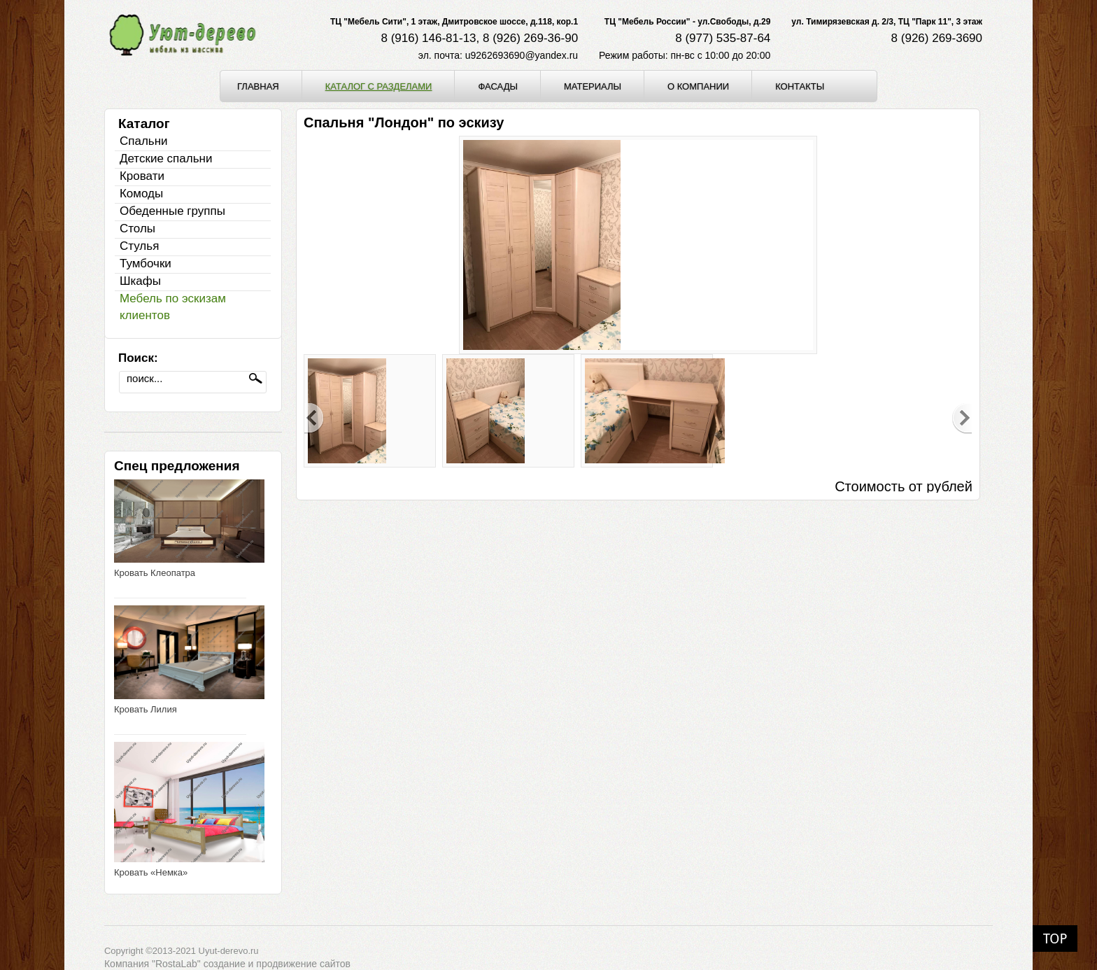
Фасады (498, 86)
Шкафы (140, 281)
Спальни (144, 141)
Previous (314, 418)
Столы (137, 228)
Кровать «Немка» (150, 872)
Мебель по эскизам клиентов (173, 307)
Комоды (141, 193)
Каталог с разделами (378, 86)
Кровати (142, 176)
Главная (258, 86)
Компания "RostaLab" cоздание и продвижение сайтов (227, 963)
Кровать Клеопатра (154, 573)
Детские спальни (166, 158)
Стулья (139, 246)
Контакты (799, 86)
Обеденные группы (172, 211)
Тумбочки (145, 263)
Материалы (592, 86)
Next (962, 418)
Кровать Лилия (145, 709)
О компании (698, 86)
